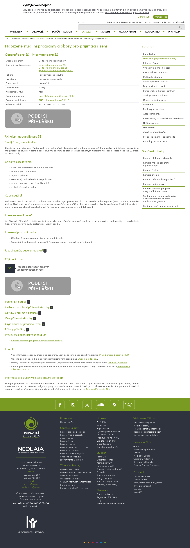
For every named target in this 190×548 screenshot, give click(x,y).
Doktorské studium (153, 77)
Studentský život (104, 444)
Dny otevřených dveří (154, 86)
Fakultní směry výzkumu (144, 423)
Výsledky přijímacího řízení (157, 68)
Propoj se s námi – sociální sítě (159, 137)
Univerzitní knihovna (69, 469)
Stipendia (148, 105)
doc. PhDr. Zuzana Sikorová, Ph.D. (56, 96)
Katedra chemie (151, 175)
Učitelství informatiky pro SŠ (53, 68)
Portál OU (101, 457)
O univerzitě (15, 39)
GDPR (136, 447)
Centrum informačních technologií (75, 482)
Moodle (140, 22)
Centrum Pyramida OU (97, 389)
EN (83, 22)
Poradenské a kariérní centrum (159, 91)
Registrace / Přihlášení (107, 497)
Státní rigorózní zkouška (155, 81)
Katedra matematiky (153, 184)
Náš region (149, 128)
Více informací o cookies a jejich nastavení (127, 12)
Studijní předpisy (104, 478)
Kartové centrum (67, 485)
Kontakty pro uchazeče (155, 141)
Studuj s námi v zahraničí (156, 95)
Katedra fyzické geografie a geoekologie (156, 164)
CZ (79, 22)
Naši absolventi (151, 123)
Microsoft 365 (128, 22)
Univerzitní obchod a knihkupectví (75, 473)
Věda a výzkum (130, 32)
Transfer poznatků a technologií (147, 429)
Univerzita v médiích (142, 486)
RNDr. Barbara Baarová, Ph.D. (54, 100)
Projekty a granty (141, 426)
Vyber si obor (103, 425)
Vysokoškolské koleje (69, 479)
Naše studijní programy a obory (96, 39)
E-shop (136, 453)
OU (6, 39)
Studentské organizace (107, 482)
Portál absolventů (105, 494)
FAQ (99, 500)
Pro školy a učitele (141, 456)
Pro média (174, 32)
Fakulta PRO (155, 32)
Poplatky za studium (153, 109)
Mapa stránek (113, 22)
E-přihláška (149, 54)
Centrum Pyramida (117, 363)
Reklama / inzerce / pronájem (146, 465)
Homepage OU (67, 422)
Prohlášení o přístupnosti (144, 450)
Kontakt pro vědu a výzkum (145, 435)
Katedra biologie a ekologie (157, 158)
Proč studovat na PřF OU (155, 72)
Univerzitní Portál (176, 22)
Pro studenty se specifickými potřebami (163, 118)
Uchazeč (89, 32)
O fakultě (40, 32)
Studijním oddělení (87, 359)
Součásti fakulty (64, 32)
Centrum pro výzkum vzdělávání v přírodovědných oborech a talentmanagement (159, 199)
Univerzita (19, 32)
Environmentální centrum (71, 460)
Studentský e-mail (105, 460)
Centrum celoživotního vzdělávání (160, 206)
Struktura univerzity (30, 39)
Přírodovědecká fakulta (64, 39)
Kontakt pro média (142, 477)
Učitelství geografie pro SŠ (52, 65)
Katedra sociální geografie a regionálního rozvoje (37, 341)
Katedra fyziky (150, 170)
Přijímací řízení (150, 63)
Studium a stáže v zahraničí (109, 469)
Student (107, 32)
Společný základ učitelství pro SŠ (56, 70)
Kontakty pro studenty (107, 485)
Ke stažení (138, 489)
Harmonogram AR (105, 466)
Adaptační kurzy (151, 114)
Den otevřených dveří (106, 441)
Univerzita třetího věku (154, 100)
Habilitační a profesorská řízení (147, 432)
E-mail (148, 22)
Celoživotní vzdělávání (154, 132)
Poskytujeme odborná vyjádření (148, 483)
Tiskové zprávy (140, 480)
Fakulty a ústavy (46, 39)
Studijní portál (159, 22)
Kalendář (137, 492)
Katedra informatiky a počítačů (159, 179)
